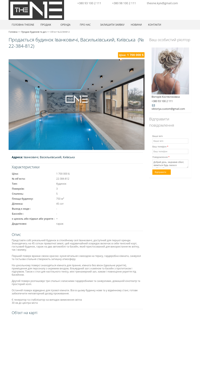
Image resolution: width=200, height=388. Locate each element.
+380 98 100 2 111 (124, 3)
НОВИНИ (136, 24)
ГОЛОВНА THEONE (23, 24)
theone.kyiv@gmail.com (162, 3)
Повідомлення (161, 157)
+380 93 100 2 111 (89, 3)
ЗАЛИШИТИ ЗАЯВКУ (112, 24)
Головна (13, 31)
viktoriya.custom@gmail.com (168, 107)
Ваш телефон (160, 146)
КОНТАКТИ (154, 24)
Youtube (189, 9)
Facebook (179, 9)
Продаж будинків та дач (34, 31)
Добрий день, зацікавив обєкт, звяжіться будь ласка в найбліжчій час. (170, 163)
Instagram (184, 9)
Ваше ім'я (157, 136)
